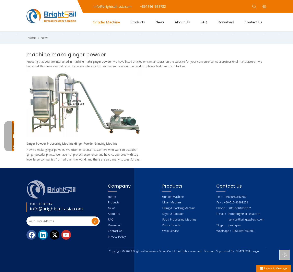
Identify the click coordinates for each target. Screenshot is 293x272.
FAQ (203, 22)
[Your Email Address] (58, 221)
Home (112, 197)
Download (226, 22)
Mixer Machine (171, 202)
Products (137, 22)
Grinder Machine (106, 22)
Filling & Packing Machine (179, 208)
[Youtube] (66, 235)
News (159, 22)
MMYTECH (243, 251)
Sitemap (209, 251)
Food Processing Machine (179, 219)
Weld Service (170, 231)
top (284, 254)
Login (255, 251)
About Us (182, 22)
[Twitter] (54, 235)
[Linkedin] (43, 235)
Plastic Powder (172, 225)
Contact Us (253, 22)
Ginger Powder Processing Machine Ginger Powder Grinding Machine (71, 143)
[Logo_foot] (51, 189)
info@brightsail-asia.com (56, 208)
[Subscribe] (95, 221)
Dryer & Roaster (173, 214)
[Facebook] (31, 235)
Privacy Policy (117, 236)
